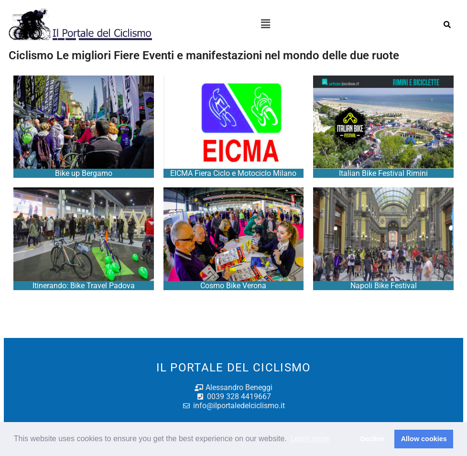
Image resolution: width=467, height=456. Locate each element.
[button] (265, 24)
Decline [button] (372, 439)
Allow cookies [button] (424, 439)
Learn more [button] (309, 438)
